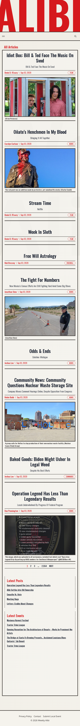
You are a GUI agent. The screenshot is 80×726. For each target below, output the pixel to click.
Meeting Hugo (13, 599)
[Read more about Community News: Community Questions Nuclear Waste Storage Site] (40, 425)
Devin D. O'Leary (11, 72)
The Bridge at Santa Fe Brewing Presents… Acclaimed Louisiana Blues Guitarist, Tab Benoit (36, 639)
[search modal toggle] (75, 36)
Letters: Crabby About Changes (20, 603)
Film (71, 72)
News (71, 143)
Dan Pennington (11, 510)
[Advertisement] (40, 671)
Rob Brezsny (10, 262)
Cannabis (69, 476)
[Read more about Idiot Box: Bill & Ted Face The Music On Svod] (40, 98)
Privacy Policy (25, 716)
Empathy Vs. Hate (14, 594)
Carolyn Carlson (11, 143)
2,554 (44, 566)
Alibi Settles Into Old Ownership (20, 589)
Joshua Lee (9, 363)
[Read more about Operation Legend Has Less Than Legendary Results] (40, 538)
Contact (37, 716)
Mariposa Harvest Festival (18, 620)
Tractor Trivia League (16, 624)
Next (51, 566)
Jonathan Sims (11, 291)
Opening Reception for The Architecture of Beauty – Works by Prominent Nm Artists (39, 631)
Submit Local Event (52, 716)
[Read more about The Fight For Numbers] (40, 318)
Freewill (70, 263)
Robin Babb (9, 397)
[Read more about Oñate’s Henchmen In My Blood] (40, 170)
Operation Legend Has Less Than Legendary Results (29, 585)
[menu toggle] (3, 36)
